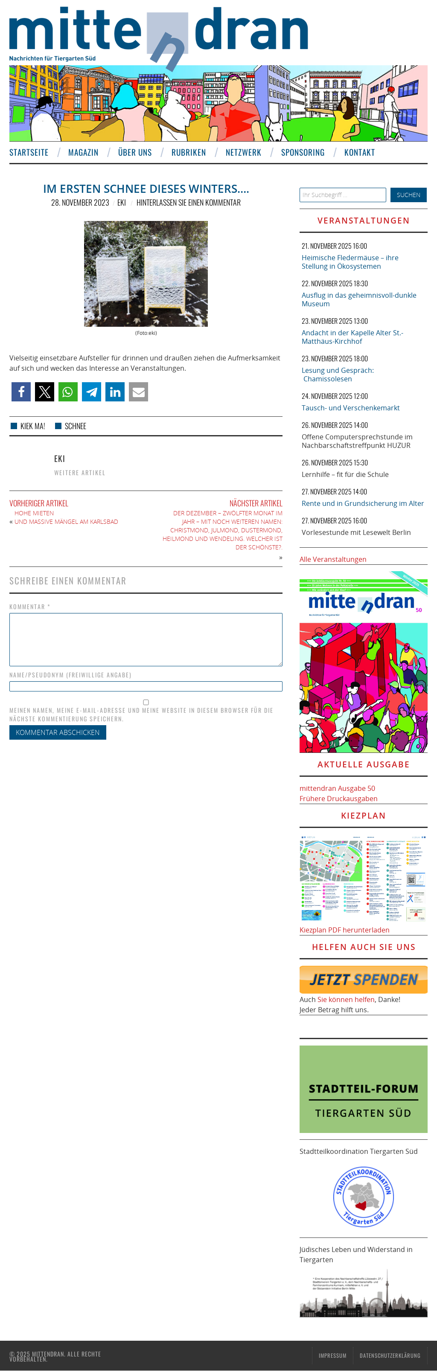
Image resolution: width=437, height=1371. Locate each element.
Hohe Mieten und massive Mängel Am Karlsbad (66, 517)
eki (121, 202)
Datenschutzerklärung (390, 1355)
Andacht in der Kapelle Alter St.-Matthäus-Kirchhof (352, 337)
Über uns (135, 152)
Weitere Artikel (80, 472)
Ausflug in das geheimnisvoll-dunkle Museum (359, 299)
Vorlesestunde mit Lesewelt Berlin (356, 532)
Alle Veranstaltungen (333, 559)
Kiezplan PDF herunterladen (345, 930)
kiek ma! (32, 425)
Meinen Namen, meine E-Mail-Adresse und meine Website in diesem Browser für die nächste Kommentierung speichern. (141, 714)
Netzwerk (244, 152)
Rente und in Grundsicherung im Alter (363, 503)
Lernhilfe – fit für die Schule (345, 474)
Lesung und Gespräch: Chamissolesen (338, 374)
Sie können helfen (346, 999)
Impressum (333, 1355)
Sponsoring (303, 152)
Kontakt (359, 152)
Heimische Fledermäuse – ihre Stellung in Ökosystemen (350, 262)
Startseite (29, 152)
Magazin (83, 152)
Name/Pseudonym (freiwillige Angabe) (70, 675)
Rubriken (189, 152)
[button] (21, 391)
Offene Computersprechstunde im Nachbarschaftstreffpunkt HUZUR (357, 441)
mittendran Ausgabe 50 (337, 788)
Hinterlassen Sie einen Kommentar (189, 202)
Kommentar (30, 606)
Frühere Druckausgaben (339, 798)
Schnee (75, 425)
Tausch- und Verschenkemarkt (351, 407)
